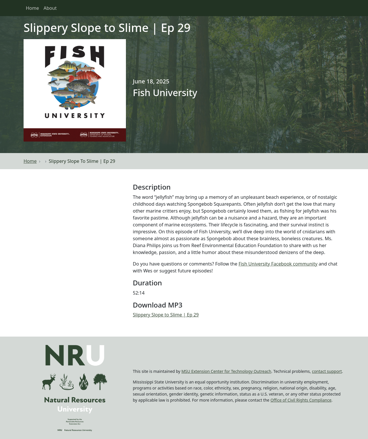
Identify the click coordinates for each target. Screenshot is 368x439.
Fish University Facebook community (278, 264)
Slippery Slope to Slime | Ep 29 (166, 315)
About (50, 8)
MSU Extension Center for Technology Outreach (226, 371)
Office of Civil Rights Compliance (301, 400)
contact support (327, 371)
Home (32, 8)
